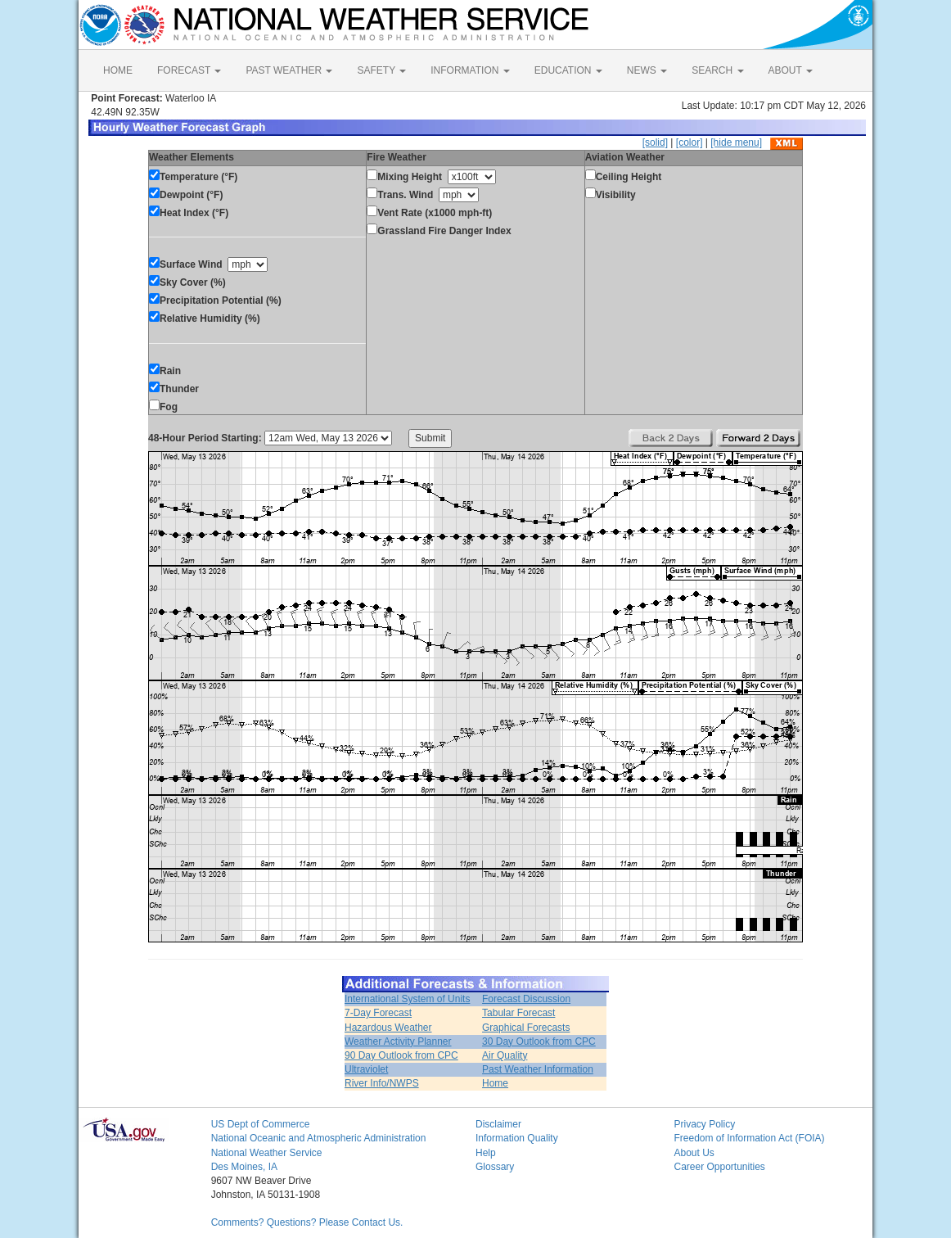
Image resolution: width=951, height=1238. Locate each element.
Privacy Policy (704, 1124)
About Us (694, 1153)
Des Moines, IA (244, 1166)
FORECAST (189, 70)
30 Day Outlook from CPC (539, 1041)
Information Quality (517, 1138)
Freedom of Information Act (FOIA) (749, 1138)
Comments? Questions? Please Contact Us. (307, 1222)
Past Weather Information (537, 1069)
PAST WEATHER (289, 70)
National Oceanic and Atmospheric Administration (318, 1138)
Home (495, 1083)
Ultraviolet (366, 1069)
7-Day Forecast (378, 1013)
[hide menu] (736, 142)
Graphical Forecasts (526, 1027)
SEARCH (717, 70)
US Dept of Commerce (260, 1124)
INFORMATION (469, 70)
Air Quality (504, 1055)
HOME (118, 70)
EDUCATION (568, 70)
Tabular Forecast (518, 1013)
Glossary (495, 1166)
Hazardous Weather (388, 1027)
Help (486, 1153)
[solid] (655, 142)
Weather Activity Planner (398, 1041)
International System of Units (407, 999)
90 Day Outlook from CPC (401, 1055)
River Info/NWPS (382, 1083)
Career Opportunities (719, 1166)
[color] (689, 142)
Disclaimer (498, 1124)
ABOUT (790, 70)
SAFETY (381, 70)
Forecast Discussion (526, 999)
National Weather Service (266, 1153)
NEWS (647, 70)
